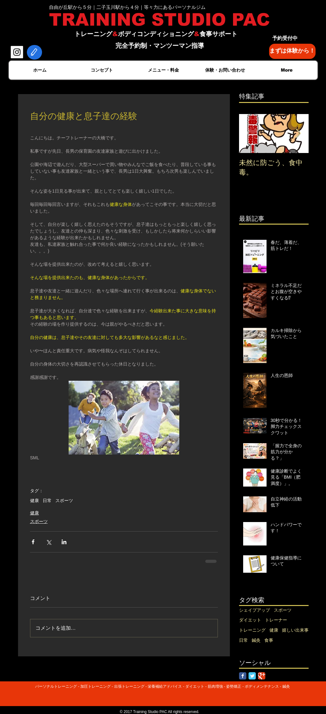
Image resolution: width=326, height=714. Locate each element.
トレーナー (276, 619)
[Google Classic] (261, 675)
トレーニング (252, 630)
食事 (268, 640)
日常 (47, 500)
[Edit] (34, 52)
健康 (34, 500)
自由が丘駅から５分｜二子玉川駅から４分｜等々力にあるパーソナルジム (127, 7)
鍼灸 (256, 640)
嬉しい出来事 (295, 630)
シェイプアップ (254, 610)
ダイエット (250, 619)
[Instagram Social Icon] (17, 52)
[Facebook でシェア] (33, 542)
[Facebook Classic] (242, 675)
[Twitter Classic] (252, 675)
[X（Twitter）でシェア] (49, 542)
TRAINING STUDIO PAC (159, 19)
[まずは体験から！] (292, 51)
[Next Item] (298, 133)
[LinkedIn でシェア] (64, 542)
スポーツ (64, 500)
